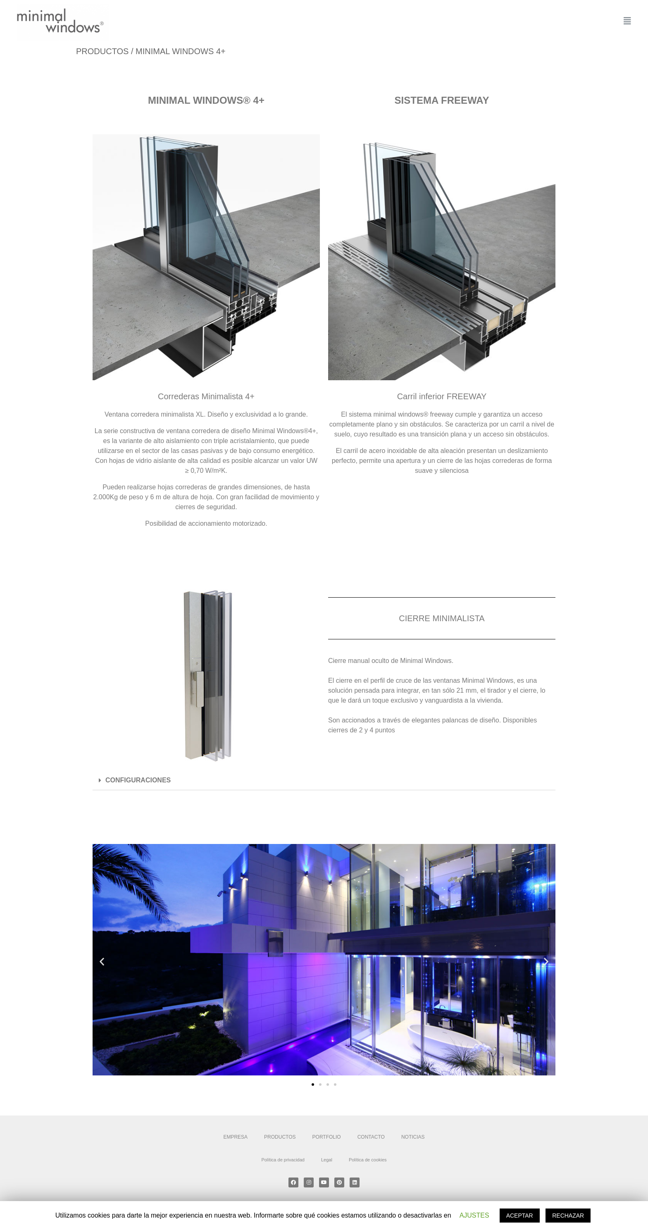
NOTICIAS (413, 1137)
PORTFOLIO (326, 1137)
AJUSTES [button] (474, 1215)
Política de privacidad (283, 1159)
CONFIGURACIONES (138, 780)
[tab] (324, 780)
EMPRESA (235, 1137)
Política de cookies (368, 1159)
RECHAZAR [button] (568, 1215)
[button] (313, 1084)
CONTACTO (371, 1137)
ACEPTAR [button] (519, 1215)
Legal (326, 1159)
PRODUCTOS (279, 1137)
